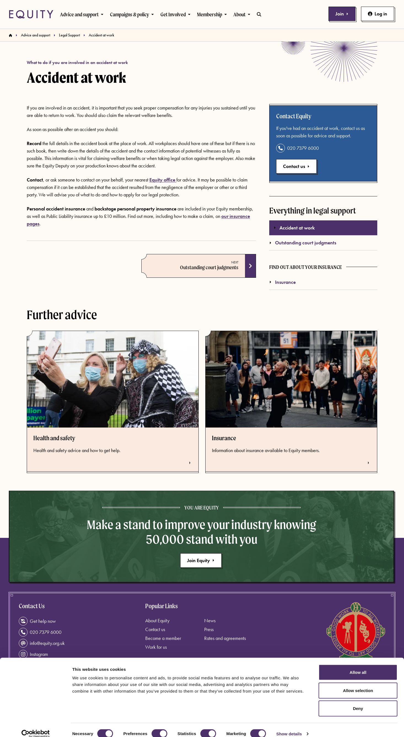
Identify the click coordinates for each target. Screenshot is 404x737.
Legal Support (69, 35)
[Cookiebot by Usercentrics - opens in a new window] (36, 726)
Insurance (282, 282)
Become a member (163, 638)
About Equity (157, 620)
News (210, 620)
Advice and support (35, 35)
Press (209, 629)
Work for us (156, 647)
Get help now (37, 621)
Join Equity (201, 560)
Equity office (162, 180)
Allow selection (358, 682)
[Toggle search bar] (259, 14)
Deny (358, 700)
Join (342, 13)
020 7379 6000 (297, 148)
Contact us (296, 166)
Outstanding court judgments (209, 267)
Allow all (358, 664)
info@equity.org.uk (42, 643)
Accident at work (294, 228)
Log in (377, 13)
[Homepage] (10, 35)
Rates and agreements (225, 638)
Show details (289, 726)
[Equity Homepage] (31, 14)
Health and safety (54, 438)
